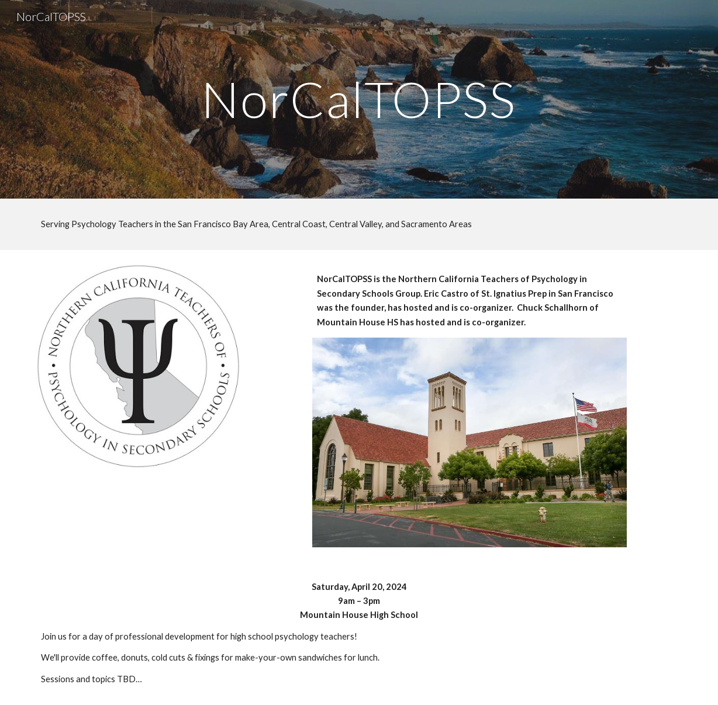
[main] (359, 99)
